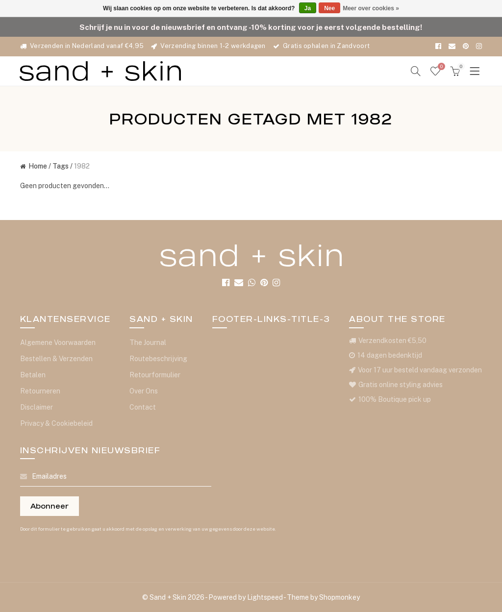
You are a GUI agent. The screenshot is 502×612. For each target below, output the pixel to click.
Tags (60, 166)
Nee (329, 8)
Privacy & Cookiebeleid (56, 423)
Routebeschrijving (158, 359)
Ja (307, 8)
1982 (82, 166)
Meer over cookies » (371, 8)
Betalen (33, 375)
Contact (142, 407)
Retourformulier (154, 375)
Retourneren (40, 391)
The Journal (147, 342)
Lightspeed (265, 597)
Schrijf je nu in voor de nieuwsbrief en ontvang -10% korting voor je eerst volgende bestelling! (250, 27)
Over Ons (143, 391)
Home (33, 166)
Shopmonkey (339, 597)
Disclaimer (36, 407)
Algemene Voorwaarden (58, 342)
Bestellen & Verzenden (56, 359)
